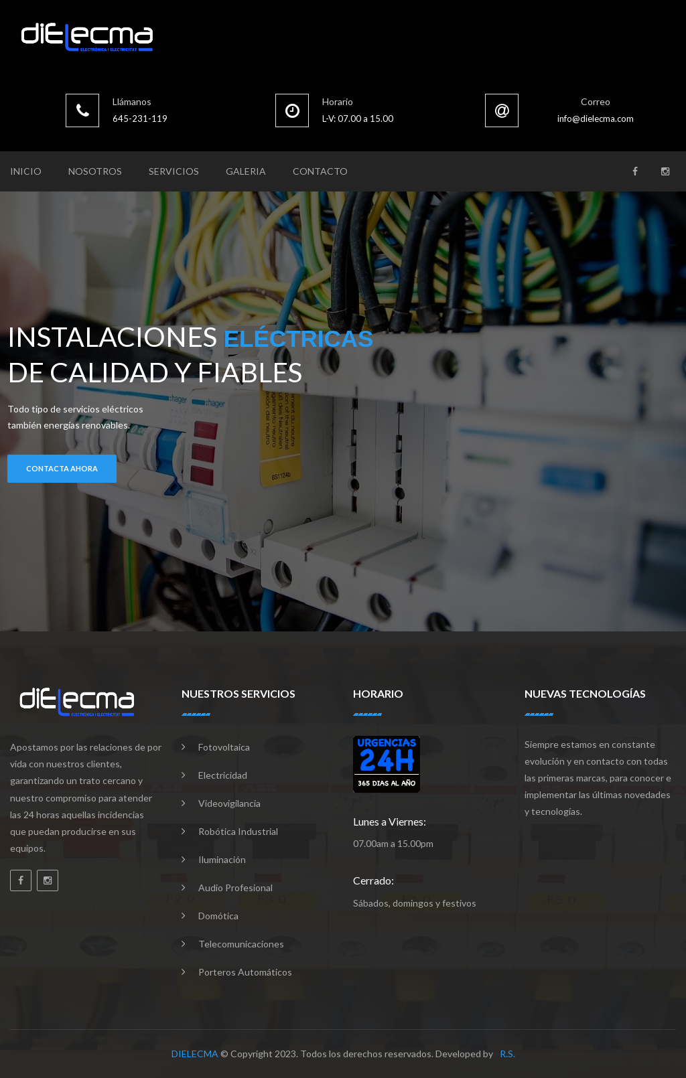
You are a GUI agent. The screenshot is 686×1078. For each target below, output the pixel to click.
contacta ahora (62, 468)
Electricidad (222, 775)
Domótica (218, 915)
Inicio (26, 171)
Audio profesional (235, 887)
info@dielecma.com (595, 118)
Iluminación (222, 859)
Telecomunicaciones (241, 943)
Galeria (246, 171)
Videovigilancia (229, 803)
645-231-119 (140, 118)
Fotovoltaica (224, 747)
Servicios (174, 171)
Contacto (320, 171)
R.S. (507, 1053)
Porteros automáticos (245, 972)
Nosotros (95, 171)
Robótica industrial (238, 831)
